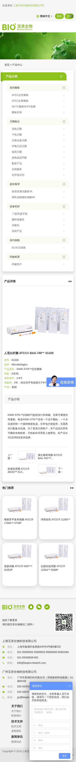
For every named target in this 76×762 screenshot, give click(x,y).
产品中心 (17, 64)
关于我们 (16, 711)
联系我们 (16, 715)
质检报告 (16, 730)
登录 (59, 16)
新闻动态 (16, 741)
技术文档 (16, 726)
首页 (6, 64)
